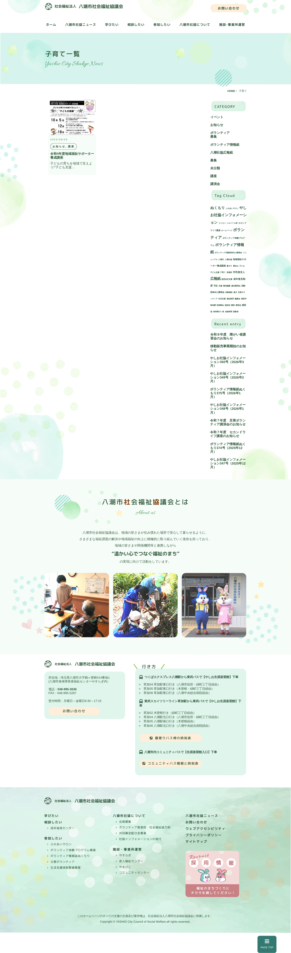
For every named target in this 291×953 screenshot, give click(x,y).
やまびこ (125, 867)
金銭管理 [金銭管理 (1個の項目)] (228, 312)
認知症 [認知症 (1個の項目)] (227, 305)
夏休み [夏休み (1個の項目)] (236, 266)
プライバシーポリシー (203, 835)
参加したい (162, 24)
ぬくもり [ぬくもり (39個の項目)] (217, 208)
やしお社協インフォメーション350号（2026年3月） (228, 361)
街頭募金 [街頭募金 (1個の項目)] (220, 305)
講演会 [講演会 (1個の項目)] (238, 305)
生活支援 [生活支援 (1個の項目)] (222, 299)
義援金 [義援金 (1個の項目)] (237, 299)
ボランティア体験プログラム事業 (73, 850)
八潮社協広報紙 (221, 152)
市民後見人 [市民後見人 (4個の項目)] (239, 272)
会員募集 (125, 822)
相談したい (135, 24)
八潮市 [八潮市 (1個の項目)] (221, 259)
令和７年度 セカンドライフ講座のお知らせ (228, 434)
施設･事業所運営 (232, 25)
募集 (213, 137)
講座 (213, 176)
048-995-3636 (67, 689)
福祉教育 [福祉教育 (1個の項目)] (230, 299)
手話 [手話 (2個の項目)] (216, 286)
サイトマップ (196, 841)
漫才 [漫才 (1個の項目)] (235, 292)
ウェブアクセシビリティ (205, 828)
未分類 (215, 168)
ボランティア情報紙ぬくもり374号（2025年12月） (228, 447)
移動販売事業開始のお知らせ (228, 348)
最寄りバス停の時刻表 (173, 738)
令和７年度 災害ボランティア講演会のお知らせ (228, 422)
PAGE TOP (267, 944)
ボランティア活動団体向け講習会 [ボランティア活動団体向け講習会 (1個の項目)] (228, 253)
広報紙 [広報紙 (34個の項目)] (215, 279)
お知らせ (216, 125)
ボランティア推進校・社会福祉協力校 (145, 827)
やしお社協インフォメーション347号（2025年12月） (228, 463)
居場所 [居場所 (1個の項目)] (229, 272)
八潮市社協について (194, 25)
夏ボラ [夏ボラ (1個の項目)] (229, 266)
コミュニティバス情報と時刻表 (173, 763)
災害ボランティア (62, 862)
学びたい (112, 24)
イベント (216, 117)
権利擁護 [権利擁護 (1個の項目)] (226, 286)
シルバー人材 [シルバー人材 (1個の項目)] (232, 223)
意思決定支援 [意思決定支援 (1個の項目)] (226, 279)
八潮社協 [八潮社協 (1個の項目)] (228, 259)
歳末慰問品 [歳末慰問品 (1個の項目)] (235, 286)
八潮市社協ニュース (80, 24)
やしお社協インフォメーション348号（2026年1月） (228, 408)
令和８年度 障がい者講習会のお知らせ (228, 336)
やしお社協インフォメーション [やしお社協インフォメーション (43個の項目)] (228, 215)
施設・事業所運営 (127, 849)
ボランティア (220, 132)
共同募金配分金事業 (132, 833)
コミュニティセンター (134, 873)
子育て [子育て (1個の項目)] (223, 272)
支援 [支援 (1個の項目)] (220, 286)
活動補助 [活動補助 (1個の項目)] (228, 292)
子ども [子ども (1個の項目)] (242, 266)
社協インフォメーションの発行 (140, 839)
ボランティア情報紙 (224, 144)
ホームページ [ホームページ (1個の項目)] (226, 230)
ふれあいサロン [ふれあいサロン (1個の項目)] (232, 208)
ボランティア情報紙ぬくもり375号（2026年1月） (228, 393)
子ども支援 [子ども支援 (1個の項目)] (214, 272)
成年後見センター (62, 828)
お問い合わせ (229, 8)
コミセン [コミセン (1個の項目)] (222, 223)
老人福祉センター (131, 861)
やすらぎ (125, 855)
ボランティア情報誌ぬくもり (70, 856)
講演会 (215, 184)
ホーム (51, 24)
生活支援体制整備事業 (65, 867)
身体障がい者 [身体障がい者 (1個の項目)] (218, 312)
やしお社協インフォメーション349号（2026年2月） (228, 377)
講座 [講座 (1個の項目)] (233, 305)
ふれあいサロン (61, 844)
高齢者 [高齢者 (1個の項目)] (236, 312)
